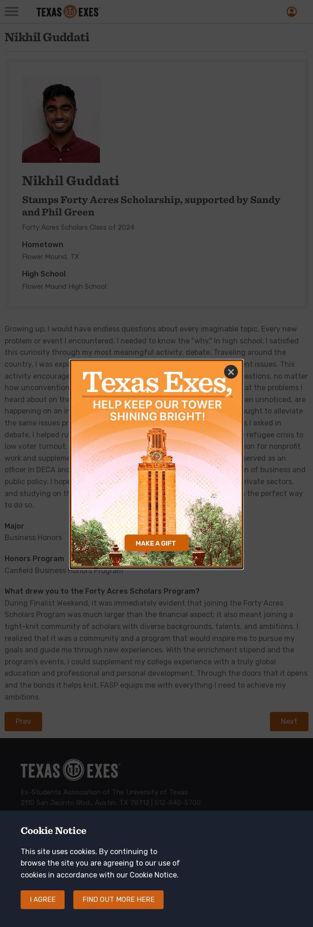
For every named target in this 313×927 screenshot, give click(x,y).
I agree (42, 904)
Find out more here (118, 904)
